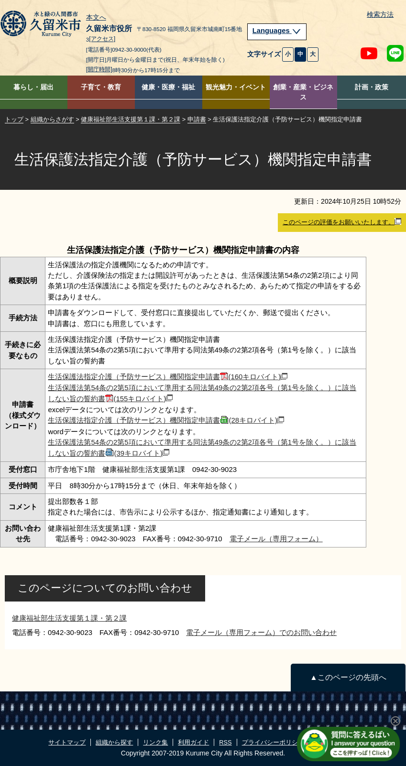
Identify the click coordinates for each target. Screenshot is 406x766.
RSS (225, 742)
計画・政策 (371, 87)
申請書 (196, 119)
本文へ (96, 17)
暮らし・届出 (33, 87)
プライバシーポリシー (273, 742)
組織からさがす (52, 119)
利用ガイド (193, 742)
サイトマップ (67, 742)
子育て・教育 (101, 87)
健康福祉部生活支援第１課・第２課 (130, 119)
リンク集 (155, 742)
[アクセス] (102, 39)
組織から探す (114, 742)
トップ (14, 119)
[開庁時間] (99, 69)
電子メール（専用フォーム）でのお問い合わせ (261, 632)
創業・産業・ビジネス (303, 92)
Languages (276, 30)
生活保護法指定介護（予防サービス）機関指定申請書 (167, 376)
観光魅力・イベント (236, 87)
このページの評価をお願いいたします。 (342, 222)
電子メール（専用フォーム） (276, 539)
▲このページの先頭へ (348, 677)
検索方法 (380, 14)
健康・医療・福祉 (168, 87)
